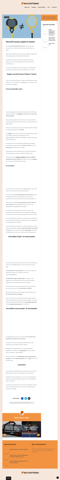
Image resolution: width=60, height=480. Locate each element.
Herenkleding (21, 356)
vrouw (26, 356)
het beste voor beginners (16, 304)
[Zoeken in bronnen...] (49, 17)
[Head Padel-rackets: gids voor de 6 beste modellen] (6, 462)
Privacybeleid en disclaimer (33, 476)
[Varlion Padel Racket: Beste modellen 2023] (45, 39)
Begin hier (27, 7)
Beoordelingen (41, 7)
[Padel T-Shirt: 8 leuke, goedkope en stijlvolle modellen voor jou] (6, 457)
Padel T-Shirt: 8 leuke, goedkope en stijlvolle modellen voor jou (19, 456)
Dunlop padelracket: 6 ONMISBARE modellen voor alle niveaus (52, 32)
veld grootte (9, 147)
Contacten (54, 7)
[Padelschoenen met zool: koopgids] (6, 451)
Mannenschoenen (20, 358)
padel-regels (28, 230)
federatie (35, 159)
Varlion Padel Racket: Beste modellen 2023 (52, 39)
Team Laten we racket (21, 417)
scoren (19, 114)
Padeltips (33, 7)
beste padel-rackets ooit (31, 302)
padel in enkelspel (20, 157)
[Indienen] (54, 17)
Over (49, 7)
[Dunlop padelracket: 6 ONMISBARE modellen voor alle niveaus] (45, 31)
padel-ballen (23, 350)
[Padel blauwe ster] (45, 45)
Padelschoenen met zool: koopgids (19, 449)
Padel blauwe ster (52, 44)
